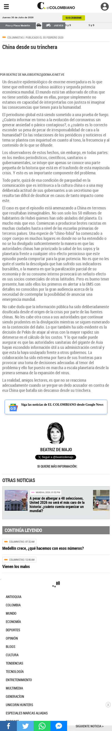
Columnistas (15, 37)
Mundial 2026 (43, 492)
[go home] (56, 5)
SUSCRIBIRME (73, 18)
